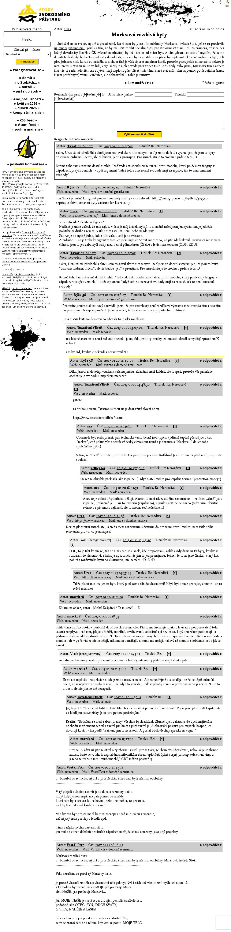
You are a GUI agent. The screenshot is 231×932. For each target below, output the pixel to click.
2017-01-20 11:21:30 (109, 602)
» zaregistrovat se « (27, 70)
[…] (32, 193)
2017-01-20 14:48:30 (135, 389)
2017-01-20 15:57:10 (119, 744)
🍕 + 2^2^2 (16, 269)
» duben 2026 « (27, 108)
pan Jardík (7, 208)
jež (200, 44)
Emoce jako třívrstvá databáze (27, 171)
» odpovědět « (211, 192)
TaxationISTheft (80, 151)
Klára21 (6, 288)
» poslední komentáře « (27, 164)
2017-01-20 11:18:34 (105, 621)
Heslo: (27, 39)
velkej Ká (98, 473)
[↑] (160, 216)
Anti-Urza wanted (20, 197)
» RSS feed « (27, 120)
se (204, 44)
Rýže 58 (73, 192)
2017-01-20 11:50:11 (127, 702)
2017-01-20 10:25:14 (105, 192)
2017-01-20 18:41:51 (124, 493)
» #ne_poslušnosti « (27, 99)
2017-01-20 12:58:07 (111, 300)
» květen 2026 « (27, 103)
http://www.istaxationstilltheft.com (98, 423)
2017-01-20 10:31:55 (103, 216)
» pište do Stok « (27, 91)
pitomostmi (76, 48)
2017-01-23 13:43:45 (137, 545)
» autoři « (27, 86)
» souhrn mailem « (27, 129)
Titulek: (180, 94)
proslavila (217, 44)
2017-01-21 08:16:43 (109, 850)
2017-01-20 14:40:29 (118, 366)
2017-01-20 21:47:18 (109, 772)
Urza (67, 29)
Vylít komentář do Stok (139, 139)
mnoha (63, 48)
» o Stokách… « (27, 82)
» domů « (27, 77)
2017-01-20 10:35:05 (118, 151)
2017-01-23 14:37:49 (117, 578)
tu (208, 44)
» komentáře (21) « (139, 83)
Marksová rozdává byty (139, 35)
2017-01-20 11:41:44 (113, 674)
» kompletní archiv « (27, 112)
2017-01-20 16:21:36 (110, 521)
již (55, 48)
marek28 (77, 602)
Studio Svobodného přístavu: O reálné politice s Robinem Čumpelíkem (24, 260)
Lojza (5, 197)
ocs (89, 431)
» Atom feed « (27, 124)
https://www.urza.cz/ (82, 221)
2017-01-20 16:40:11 (118, 431)
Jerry (4, 171)
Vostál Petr (75, 772)
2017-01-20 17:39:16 (131, 473)
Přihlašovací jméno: (27, 29)
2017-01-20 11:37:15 (126, 659)
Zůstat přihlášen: (27, 49)
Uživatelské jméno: (121, 94)
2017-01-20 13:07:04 (128, 333)
